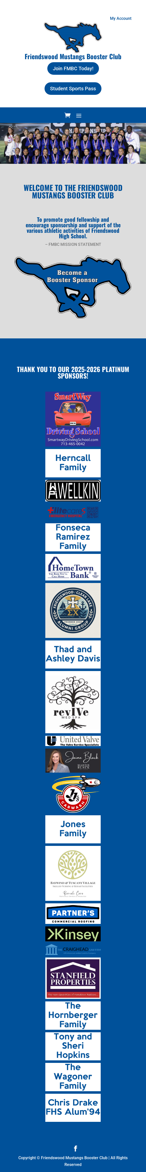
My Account (120, 18)
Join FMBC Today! (73, 68)
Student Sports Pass (73, 89)
